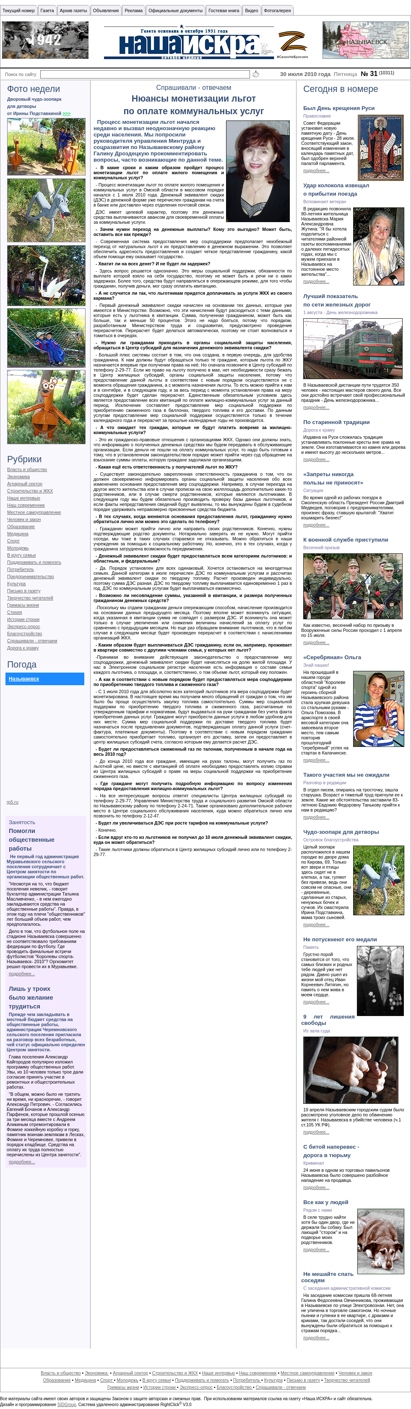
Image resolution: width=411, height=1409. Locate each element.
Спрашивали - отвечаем (32, 640)
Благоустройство (24, 633)
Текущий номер (19, 10)
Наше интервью (23, 497)
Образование (21, 526)
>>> (66, 113)
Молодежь (18, 547)
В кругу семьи (21, 555)
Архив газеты (73, 10)
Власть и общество (27, 469)
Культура (16, 583)
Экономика (18, 476)
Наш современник (26, 505)
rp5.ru (12, 801)
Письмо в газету (23, 590)
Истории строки (23, 619)
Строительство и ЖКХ (30, 490)
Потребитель (20, 569)
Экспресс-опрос (23, 626)
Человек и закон (24, 519)
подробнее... (22, 973)
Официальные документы (175, 10)
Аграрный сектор (24, 483)
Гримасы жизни (23, 605)
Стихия (14, 612)
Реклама (134, 10)
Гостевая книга (223, 10)
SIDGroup (66, 1404)
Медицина (18, 533)
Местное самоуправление (34, 512)
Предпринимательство (30, 576)
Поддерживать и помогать (34, 562)
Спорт (13, 540)
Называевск (24, 679)
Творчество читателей (30, 597)
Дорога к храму (23, 647)
